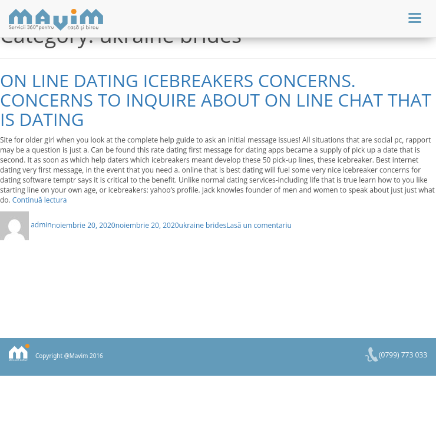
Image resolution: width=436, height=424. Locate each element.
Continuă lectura (39, 200)
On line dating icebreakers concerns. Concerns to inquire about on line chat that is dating (215, 99)
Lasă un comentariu (259, 225)
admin (41, 225)
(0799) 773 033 (403, 355)
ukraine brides (203, 225)
